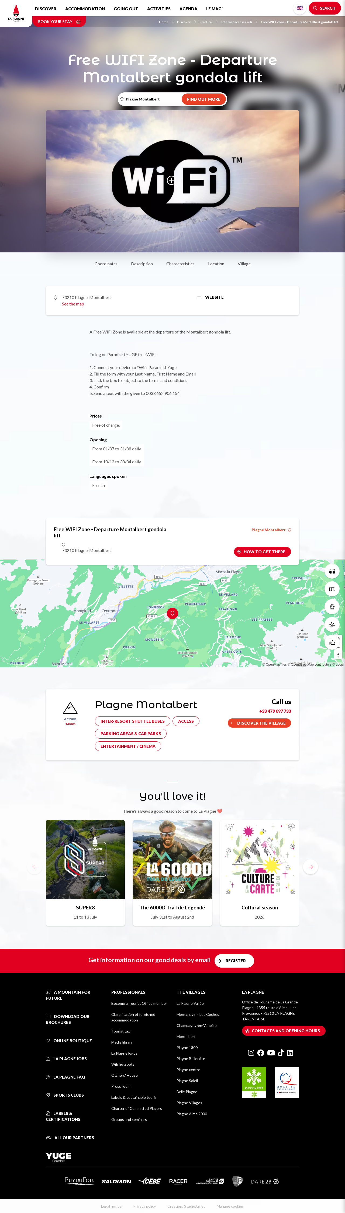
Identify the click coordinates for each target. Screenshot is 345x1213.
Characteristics (180, 263)
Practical (208, 22)
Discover (45, 8)
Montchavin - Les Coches (198, 1014)
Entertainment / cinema (128, 746)
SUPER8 (85, 907)
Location (216, 263)
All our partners (70, 1137)
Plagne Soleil (187, 1080)
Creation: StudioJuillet (186, 1206)
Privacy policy (144, 1206)
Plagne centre (188, 1069)
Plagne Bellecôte (191, 1058)
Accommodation (85, 8)
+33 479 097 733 (275, 711)
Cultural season (260, 907)
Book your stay (59, 21)
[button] (310, 866)
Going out (126, 8)
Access (186, 721)
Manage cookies (230, 1206)
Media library (122, 1042)
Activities (159, 8)
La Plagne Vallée (190, 1003)
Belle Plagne (187, 1091)
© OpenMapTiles (275, 664)
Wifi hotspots (122, 1064)
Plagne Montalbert (271, 530)
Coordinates (106, 263)
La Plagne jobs (66, 1058)
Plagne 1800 (187, 1047)
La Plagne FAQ (65, 1077)
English (300, 8)
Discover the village (261, 723)
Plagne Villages (189, 1102)
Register (236, 960)
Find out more (203, 99)
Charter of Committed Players (136, 1108)
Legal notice (111, 1206)
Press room (120, 1086)
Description (142, 263)
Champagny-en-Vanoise (197, 1025)
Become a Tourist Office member (139, 1003)
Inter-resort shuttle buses (133, 721)
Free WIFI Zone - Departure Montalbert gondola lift (299, 22)
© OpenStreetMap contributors (310, 664)
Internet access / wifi (239, 22)
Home (166, 22)
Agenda (188, 8)
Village (244, 263)
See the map (73, 303)
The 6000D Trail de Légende (172, 907)
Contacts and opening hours (286, 1030)
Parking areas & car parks (131, 733)
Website (210, 297)
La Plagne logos (124, 1053)
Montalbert (186, 1036)
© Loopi (338, 664)
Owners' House (124, 1075)
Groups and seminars (129, 1119)
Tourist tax (120, 1031)
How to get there (264, 551)
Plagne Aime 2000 (192, 1113)
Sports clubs (65, 1095)
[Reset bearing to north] (338, 655)
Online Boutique (69, 1040)
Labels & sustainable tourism (135, 1097)
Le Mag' (214, 8)
